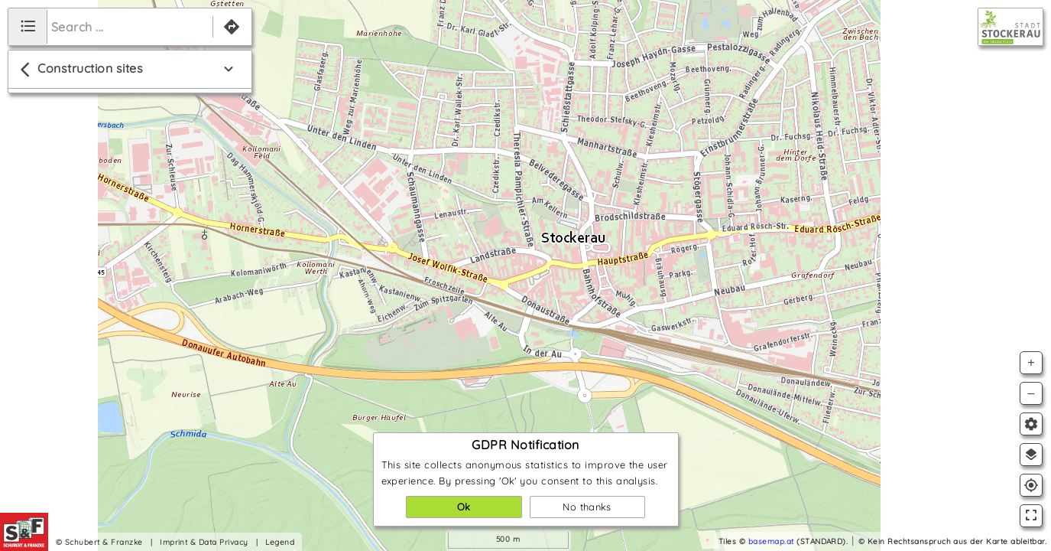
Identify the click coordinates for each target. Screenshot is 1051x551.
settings (1031, 424)
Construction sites (79, 69)
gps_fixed (1031, 485)
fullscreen (1031, 515)
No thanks (587, 506)
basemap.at (771, 541)
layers (1031, 454)
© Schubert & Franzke (99, 542)
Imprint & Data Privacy (204, 542)
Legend (279, 542)
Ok (464, 506)
